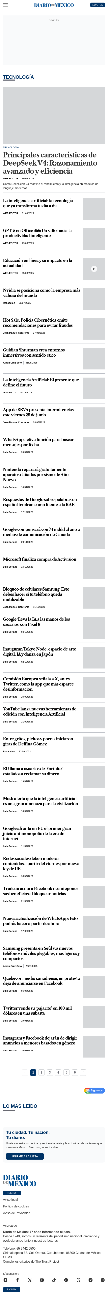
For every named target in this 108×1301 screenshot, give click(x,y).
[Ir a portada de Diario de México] (54, 1180)
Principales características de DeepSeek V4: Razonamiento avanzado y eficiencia (50, 163)
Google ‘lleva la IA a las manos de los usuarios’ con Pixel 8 (36, 622)
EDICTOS (97, 5)
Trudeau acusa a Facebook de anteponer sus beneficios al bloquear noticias (40, 891)
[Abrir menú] (5, 5)
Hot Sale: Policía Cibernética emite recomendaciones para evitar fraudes (37, 323)
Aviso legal (10, 1199)
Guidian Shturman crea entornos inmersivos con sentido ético (34, 353)
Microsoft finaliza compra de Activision (39, 559)
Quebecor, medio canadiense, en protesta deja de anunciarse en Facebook (41, 981)
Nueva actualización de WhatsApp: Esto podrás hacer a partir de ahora (40, 921)
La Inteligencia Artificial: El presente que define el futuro (41, 382)
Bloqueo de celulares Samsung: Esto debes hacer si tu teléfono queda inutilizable (36, 594)
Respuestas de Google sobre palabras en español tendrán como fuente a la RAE (40, 502)
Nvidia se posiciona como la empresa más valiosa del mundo (41, 293)
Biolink (11, 1289)
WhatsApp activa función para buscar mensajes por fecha (38, 442)
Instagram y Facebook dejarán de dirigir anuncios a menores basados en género (40, 1041)
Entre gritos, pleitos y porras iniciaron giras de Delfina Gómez (38, 741)
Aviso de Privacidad (16, 1213)
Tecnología (11, 147)
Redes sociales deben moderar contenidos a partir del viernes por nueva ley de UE (41, 863)
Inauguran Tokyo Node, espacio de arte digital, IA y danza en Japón (39, 652)
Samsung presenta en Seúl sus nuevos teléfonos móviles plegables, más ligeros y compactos (41, 953)
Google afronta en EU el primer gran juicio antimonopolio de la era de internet (37, 833)
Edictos (12, 1193)
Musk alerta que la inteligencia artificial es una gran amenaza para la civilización (40, 801)
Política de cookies (16, 1206)
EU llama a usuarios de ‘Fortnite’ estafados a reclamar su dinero (32, 771)
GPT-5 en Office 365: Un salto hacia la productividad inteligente (37, 233)
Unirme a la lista (25, 1156)
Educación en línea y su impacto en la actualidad (37, 263)
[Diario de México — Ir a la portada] (54, 5)
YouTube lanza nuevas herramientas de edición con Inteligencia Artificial (39, 712)
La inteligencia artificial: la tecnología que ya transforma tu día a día (38, 203)
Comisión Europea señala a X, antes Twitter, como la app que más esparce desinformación (38, 684)
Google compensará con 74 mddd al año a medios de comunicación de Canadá (41, 532)
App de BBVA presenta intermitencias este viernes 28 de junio (38, 412)
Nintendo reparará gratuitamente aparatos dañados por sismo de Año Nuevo (35, 474)
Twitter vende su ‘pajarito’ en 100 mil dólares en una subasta (37, 1011)
